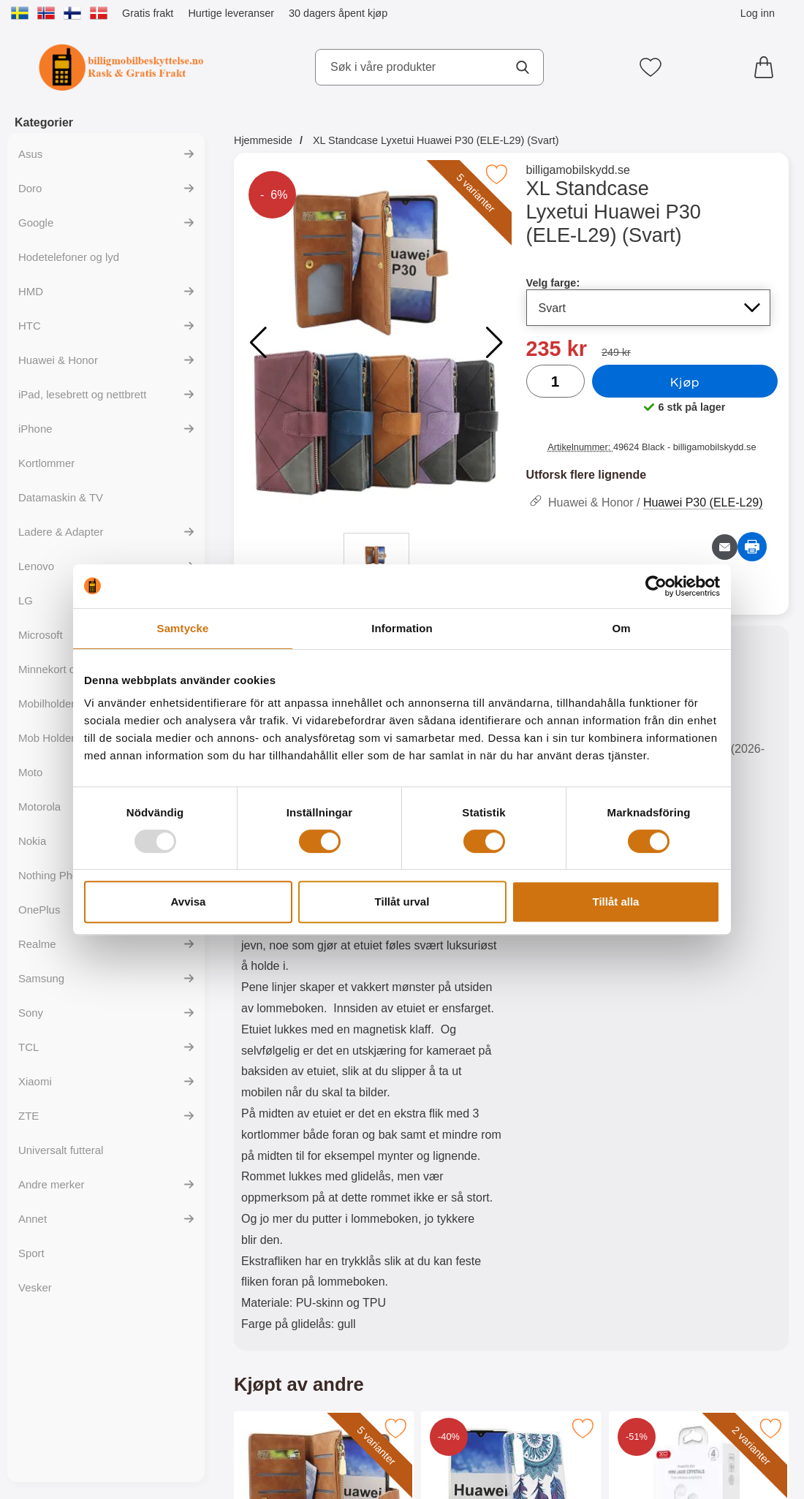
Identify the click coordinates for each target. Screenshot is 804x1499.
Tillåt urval (402, 901)
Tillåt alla (616, 901)
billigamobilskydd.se (578, 170)
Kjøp (684, 381)
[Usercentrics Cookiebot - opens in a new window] (656, 586)
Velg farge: (553, 283)
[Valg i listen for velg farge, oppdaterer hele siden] (648, 307)
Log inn (757, 13)
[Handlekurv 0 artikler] (767, 67)
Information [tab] (402, 628)
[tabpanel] (373, 991)
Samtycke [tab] (183, 628)
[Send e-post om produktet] (724, 547)
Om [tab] (621, 628)
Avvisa (188, 901)
